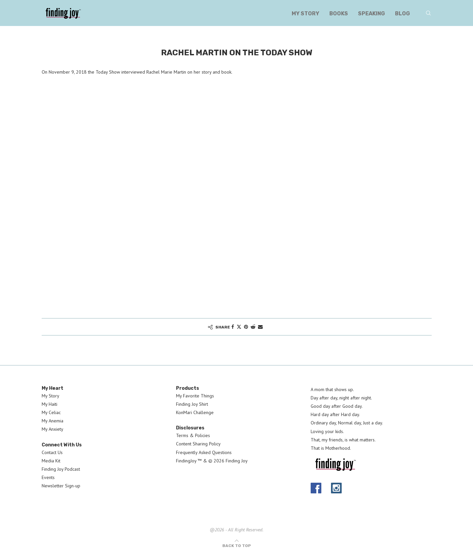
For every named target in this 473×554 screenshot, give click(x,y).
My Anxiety (52, 429)
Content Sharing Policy (198, 444)
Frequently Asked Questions (204, 452)
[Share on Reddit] (253, 327)
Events (48, 477)
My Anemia (52, 421)
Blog (402, 13)
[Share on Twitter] (239, 327)
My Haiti (49, 404)
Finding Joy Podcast (61, 469)
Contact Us (52, 452)
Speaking (371, 13)
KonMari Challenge (195, 412)
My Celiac (51, 412)
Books (338, 13)
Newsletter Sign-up (61, 486)
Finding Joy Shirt (192, 404)
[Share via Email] (260, 327)
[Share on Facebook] (232, 327)
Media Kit (51, 461)
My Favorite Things (195, 396)
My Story (305, 13)
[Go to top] (236, 545)
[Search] (428, 13)
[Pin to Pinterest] (246, 327)
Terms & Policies (193, 435)
